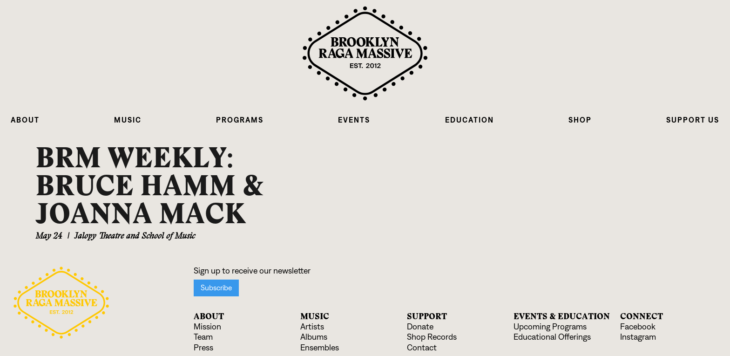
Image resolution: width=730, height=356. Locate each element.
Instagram (638, 337)
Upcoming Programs (550, 327)
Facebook (638, 327)
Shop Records (432, 337)
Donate (420, 327)
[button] (25, 120)
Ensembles (319, 348)
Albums (313, 337)
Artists (312, 327)
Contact (422, 348)
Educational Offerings (552, 337)
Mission (207, 327)
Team (203, 337)
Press (203, 348)
